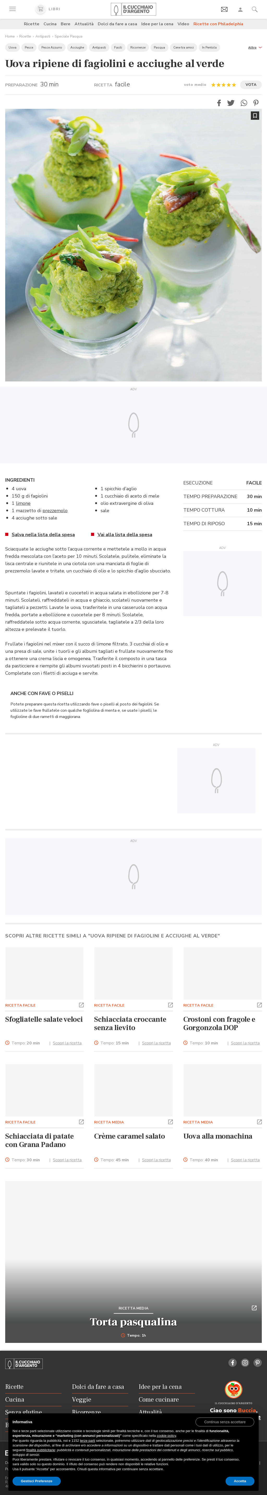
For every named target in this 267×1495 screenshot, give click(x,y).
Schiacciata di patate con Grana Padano (39, 1140)
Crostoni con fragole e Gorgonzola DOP (219, 1023)
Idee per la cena (157, 24)
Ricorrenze (137, 47)
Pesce (29, 47)
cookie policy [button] (166, 1436)
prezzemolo (55, 510)
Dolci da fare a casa (117, 24)
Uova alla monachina (217, 1136)
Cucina (50, 24)
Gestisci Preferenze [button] (36, 1481)
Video (183, 24)
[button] (255, 47)
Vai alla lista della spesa (125, 534)
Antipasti (42, 36)
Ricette (31, 24)
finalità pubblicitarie (40, 1450)
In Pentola (209, 47)
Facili (118, 47)
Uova (12, 47)
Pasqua (159, 47)
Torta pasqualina (133, 1322)
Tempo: (25, 1043)
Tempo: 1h (133, 1335)
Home (10, 36)
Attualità (84, 24)
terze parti (87, 1441)
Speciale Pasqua (68, 36)
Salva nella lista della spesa (43, 534)
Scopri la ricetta (67, 1043)
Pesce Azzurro (51, 47)
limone (23, 503)
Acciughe (77, 47)
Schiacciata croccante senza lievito (130, 1023)
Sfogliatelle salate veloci (44, 1019)
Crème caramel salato (129, 1136)
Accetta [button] (240, 1481)
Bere (65, 24)
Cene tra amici (183, 47)
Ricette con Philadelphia (218, 24)
